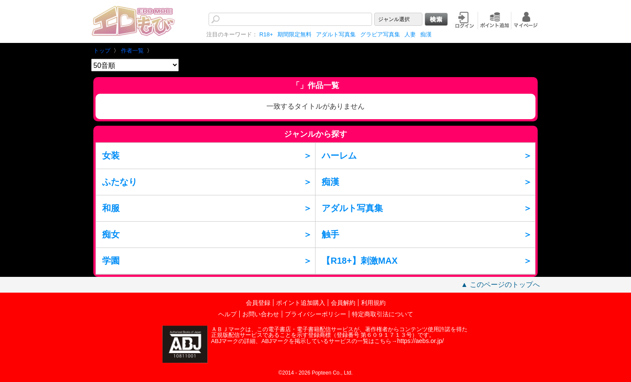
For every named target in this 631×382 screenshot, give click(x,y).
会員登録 (258, 302)
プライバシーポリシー (315, 314)
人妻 (410, 34)
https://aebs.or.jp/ (420, 340)
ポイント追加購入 (300, 302)
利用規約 (373, 302)
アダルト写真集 (336, 34)
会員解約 (343, 302)
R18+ (266, 34)
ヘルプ (227, 314)
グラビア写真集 (380, 34)
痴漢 (426, 34)
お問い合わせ (260, 314)
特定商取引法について (382, 314)
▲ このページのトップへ (500, 284)
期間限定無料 (294, 34)
